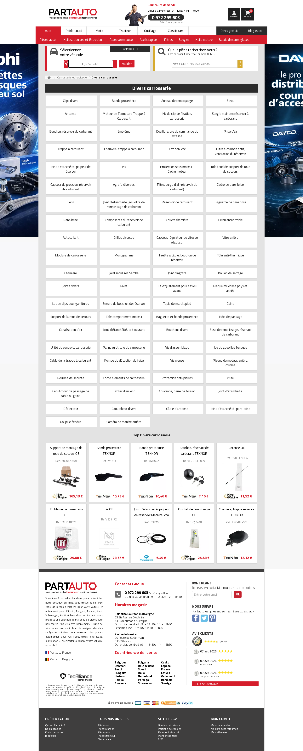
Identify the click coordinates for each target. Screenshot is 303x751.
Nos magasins (53, 729)
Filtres (168, 39)
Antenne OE (237, 447)
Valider (127, 63)
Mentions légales (168, 736)
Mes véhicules (219, 732)
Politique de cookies (169, 729)
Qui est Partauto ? (55, 725)
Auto (48, 30)
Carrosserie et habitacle (72, 77)
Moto (99, 30)
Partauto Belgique (59, 659)
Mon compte (221, 718)
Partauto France (58, 652)
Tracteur (125, 30)
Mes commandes (221, 725)
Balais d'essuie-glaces (234, 39)
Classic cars (176, 30)
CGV (160, 739)
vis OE (109, 509)
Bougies (184, 39)
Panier (248, 13)
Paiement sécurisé (168, 732)
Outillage (150, 30)
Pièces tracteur (106, 736)
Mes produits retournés (224, 729)
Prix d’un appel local (171, 22)
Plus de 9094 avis (207, 683)
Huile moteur (204, 39)
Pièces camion (106, 729)
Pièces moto (105, 732)
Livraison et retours (169, 725)
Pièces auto (104, 725)
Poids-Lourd (74, 30)
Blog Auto (255, 30)
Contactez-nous (54, 732)
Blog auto (50, 736)
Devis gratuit (229, 30)
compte (234, 16)
